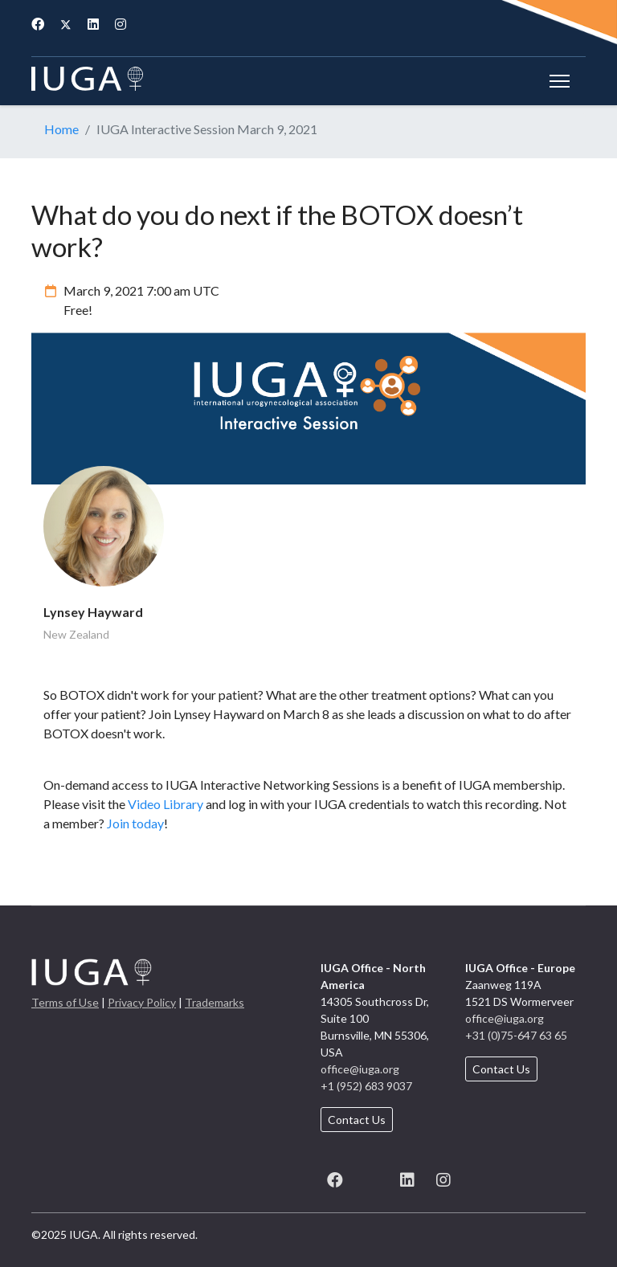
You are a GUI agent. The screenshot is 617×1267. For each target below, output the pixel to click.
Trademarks (214, 1002)
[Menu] (560, 81)
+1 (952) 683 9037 (366, 1086)
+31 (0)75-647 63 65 (516, 1035)
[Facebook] (37, 23)
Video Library (165, 803)
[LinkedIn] (407, 1177)
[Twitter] (66, 23)
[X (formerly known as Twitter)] (371, 1177)
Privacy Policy (142, 1002)
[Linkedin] (93, 23)
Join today (135, 823)
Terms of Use (65, 1002)
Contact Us (357, 1119)
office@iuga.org (360, 1069)
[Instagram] (120, 23)
